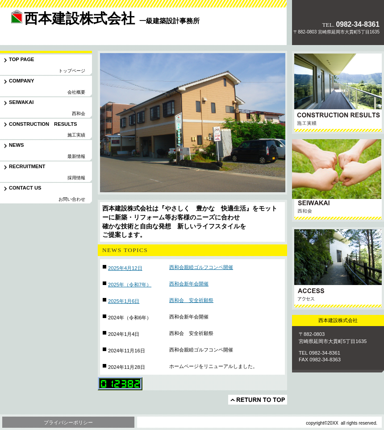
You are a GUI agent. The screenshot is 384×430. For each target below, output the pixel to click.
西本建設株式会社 (62, 28)
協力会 (338, 180)
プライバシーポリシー (68, 422)
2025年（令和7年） (129, 284)
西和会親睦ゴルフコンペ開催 (201, 267)
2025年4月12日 (125, 268)
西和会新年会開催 (189, 283)
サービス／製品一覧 (338, 92)
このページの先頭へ (257, 400)
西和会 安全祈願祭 (191, 300)
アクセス (338, 268)
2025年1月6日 (123, 301)
